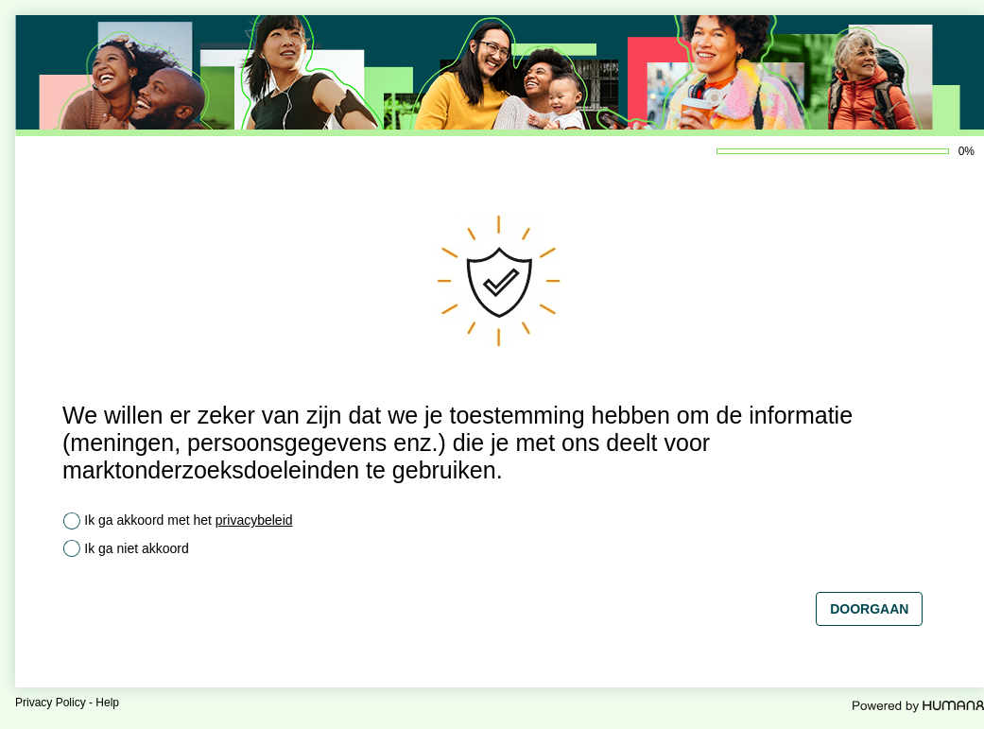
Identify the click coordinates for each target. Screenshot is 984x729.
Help (107, 702)
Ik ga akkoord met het (188, 520)
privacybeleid (254, 520)
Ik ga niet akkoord (136, 548)
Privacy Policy (50, 702)
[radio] (71, 521)
